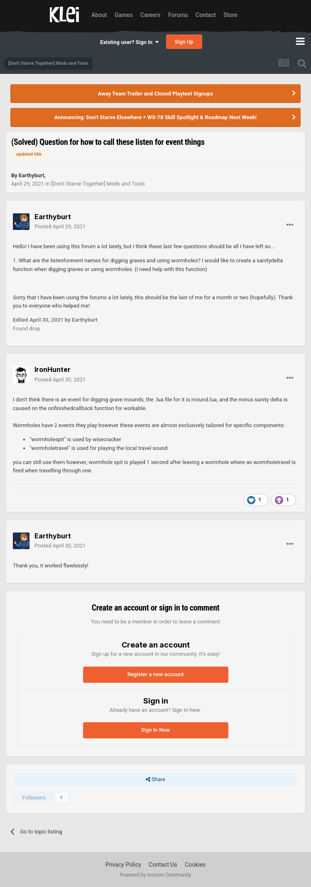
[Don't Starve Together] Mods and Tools (98, 184)
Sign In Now (155, 730)
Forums (178, 15)
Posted (60, 226)
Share (155, 779)
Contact (206, 15)
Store (230, 15)
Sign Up (184, 42)
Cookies (195, 864)
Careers (150, 15)
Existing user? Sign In (129, 42)
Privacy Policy (123, 864)
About (99, 15)
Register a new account (155, 674)
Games (124, 15)
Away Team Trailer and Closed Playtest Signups (155, 93)
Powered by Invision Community (155, 875)
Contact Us (163, 864)
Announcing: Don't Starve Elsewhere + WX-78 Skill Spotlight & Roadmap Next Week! (155, 117)
